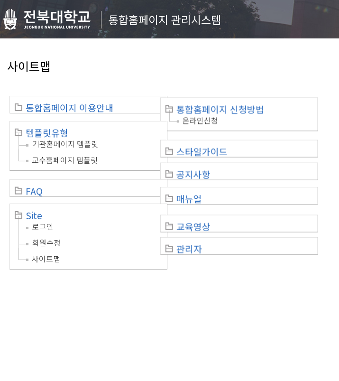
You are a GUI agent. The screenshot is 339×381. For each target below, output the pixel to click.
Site (34, 207)
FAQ (34, 185)
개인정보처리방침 (39, 298)
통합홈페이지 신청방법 (231, 107)
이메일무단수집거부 (105, 298)
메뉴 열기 (322, 16)
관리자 (200, 236)
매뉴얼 (200, 191)
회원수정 (46, 235)
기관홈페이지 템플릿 (65, 141)
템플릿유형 (47, 130)
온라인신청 (211, 118)
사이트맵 (46, 251)
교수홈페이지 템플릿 (65, 157)
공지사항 (205, 169)
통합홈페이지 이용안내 (69, 107)
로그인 (43, 218)
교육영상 (205, 214)
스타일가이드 (213, 146)
